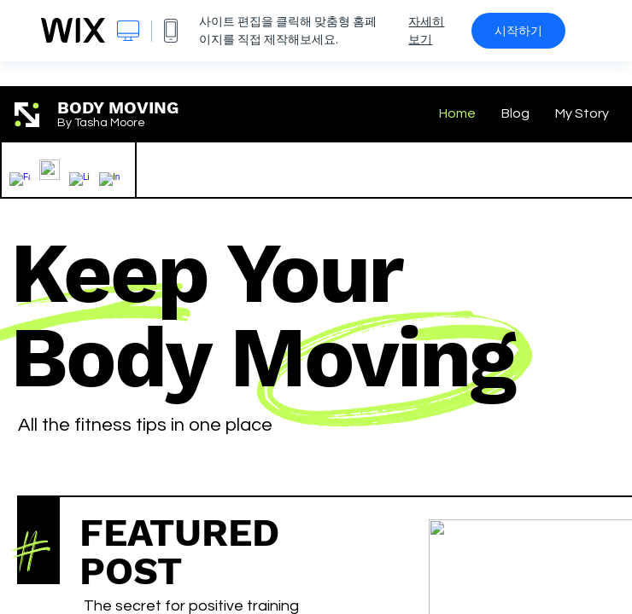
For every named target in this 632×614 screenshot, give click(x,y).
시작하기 (518, 30)
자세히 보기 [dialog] (426, 30)
